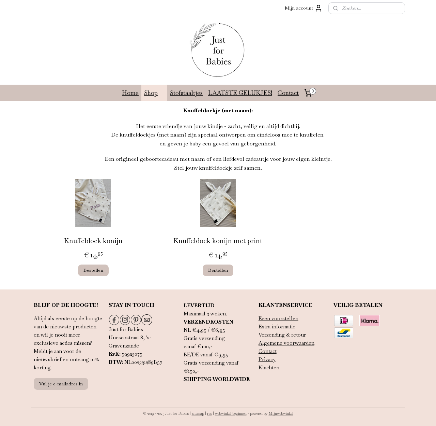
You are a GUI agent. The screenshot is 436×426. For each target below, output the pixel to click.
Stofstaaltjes (186, 93)
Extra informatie (277, 326)
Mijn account (304, 8)
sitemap (198, 413)
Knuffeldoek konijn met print (217, 240)
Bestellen (93, 270)
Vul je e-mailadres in (61, 384)
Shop (154, 93)
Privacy (267, 359)
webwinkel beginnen (231, 413)
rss (209, 413)
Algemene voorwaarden (286, 343)
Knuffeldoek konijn (93, 240)
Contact (288, 93)
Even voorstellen (278, 318)
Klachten (269, 367)
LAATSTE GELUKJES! (240, 93)
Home (130, 93)
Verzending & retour (282, 334)
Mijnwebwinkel (281, 413)
